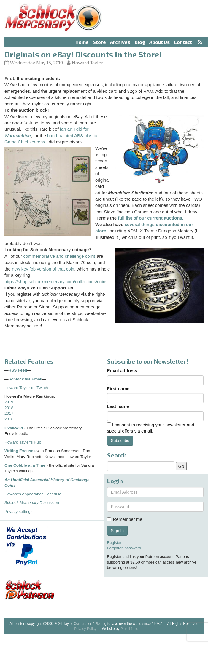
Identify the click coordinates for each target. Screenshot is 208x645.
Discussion (31, 502)
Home (82, 42)
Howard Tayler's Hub (22, 442)
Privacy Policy (85, 629)
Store (99, 42)
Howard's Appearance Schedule (32, 494)
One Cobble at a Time (24, 465)
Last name (118, 406)
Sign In (117, 530)
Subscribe (120, 440)
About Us (159, 42)
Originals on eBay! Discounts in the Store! (82, 54)
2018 (8, 408)
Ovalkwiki (14, 428)
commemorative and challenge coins (59, 256)
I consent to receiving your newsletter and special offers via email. (150, 427)
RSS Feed (18, 370)
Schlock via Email (25, 379)
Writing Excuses (20, 451)
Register (114, 542)
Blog (140, 42)
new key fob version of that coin (43, 268)
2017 (8, 413)
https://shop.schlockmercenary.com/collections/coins (55, 281)
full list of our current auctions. (150, 217)
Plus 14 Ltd (129, 629)
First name (118, 388)
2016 (8, 419)
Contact (183, 42)
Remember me (124, 519)
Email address (122, 370)
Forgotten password (124, 548)
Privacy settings (18, 511)
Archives (120, 42)
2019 (8, 402)
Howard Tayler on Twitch (26, 387)
